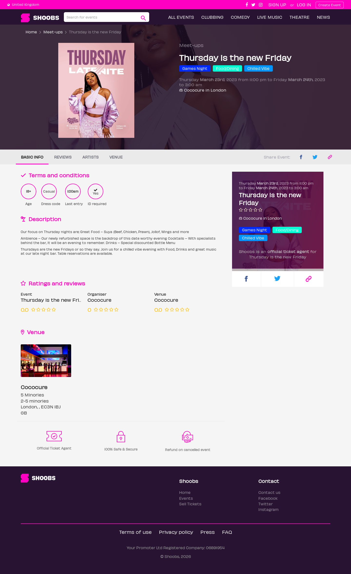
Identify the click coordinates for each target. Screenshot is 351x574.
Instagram (268, 509)
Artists (90, 157)
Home (31, 31)
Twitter (265, 503)
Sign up (277, 4)
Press (207, 532)
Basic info (32, 157)
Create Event (329, 5)
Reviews (63, 157)
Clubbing (212, 16)
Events (186, 498)
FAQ (227, 532)
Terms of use (135, 532)
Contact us (269, 492)
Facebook (268, 498)
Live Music (269, 16)
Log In (304, 4)
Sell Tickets (190, 503)
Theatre (300, 16)
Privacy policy (176, 532)
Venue (116, 157)
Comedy (240, 16)
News (323, 16)
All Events (181, 16)
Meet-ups (53, 31)
